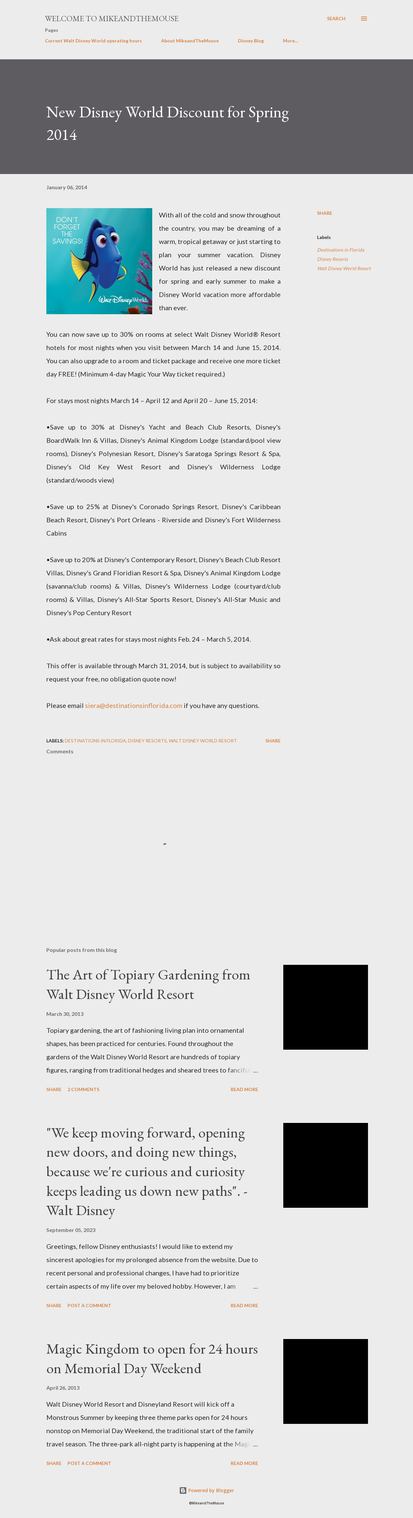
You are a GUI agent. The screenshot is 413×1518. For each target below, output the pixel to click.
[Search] (336, 19)
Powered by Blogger (206, 1490)
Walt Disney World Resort (344, 268)
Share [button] (324, 213)
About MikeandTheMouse (190, 40)
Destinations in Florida (340, 250)
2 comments (83, 1089)
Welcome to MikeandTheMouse (112, 18)
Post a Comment (89, 1305)
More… (290, 40)
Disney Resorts (332, 259)
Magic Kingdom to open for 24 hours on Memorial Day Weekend (152, 1358)
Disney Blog (251, 40)
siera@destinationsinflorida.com (133, 705)
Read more (244, 1089)
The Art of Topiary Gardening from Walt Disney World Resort (148, 984)
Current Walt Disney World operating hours (93, 40)
